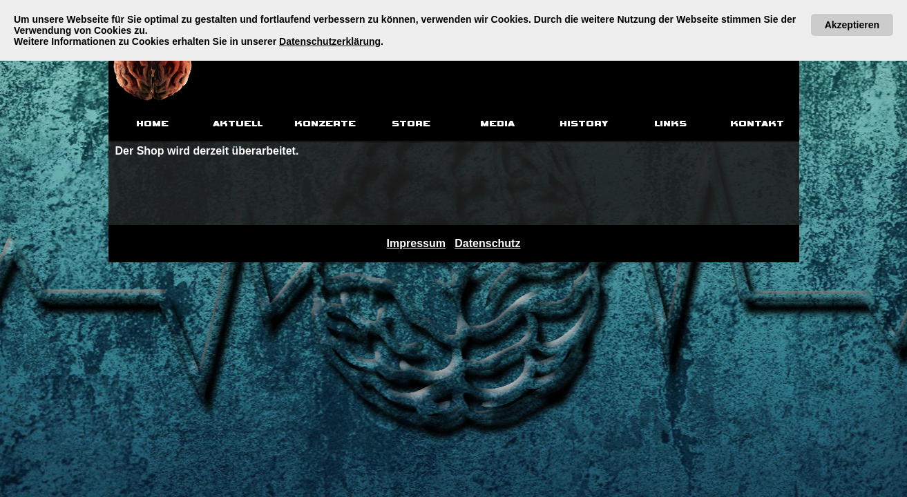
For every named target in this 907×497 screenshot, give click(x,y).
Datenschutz (487, 243)
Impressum (416, 243)
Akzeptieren (852, 24)
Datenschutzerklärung (330, 41)
